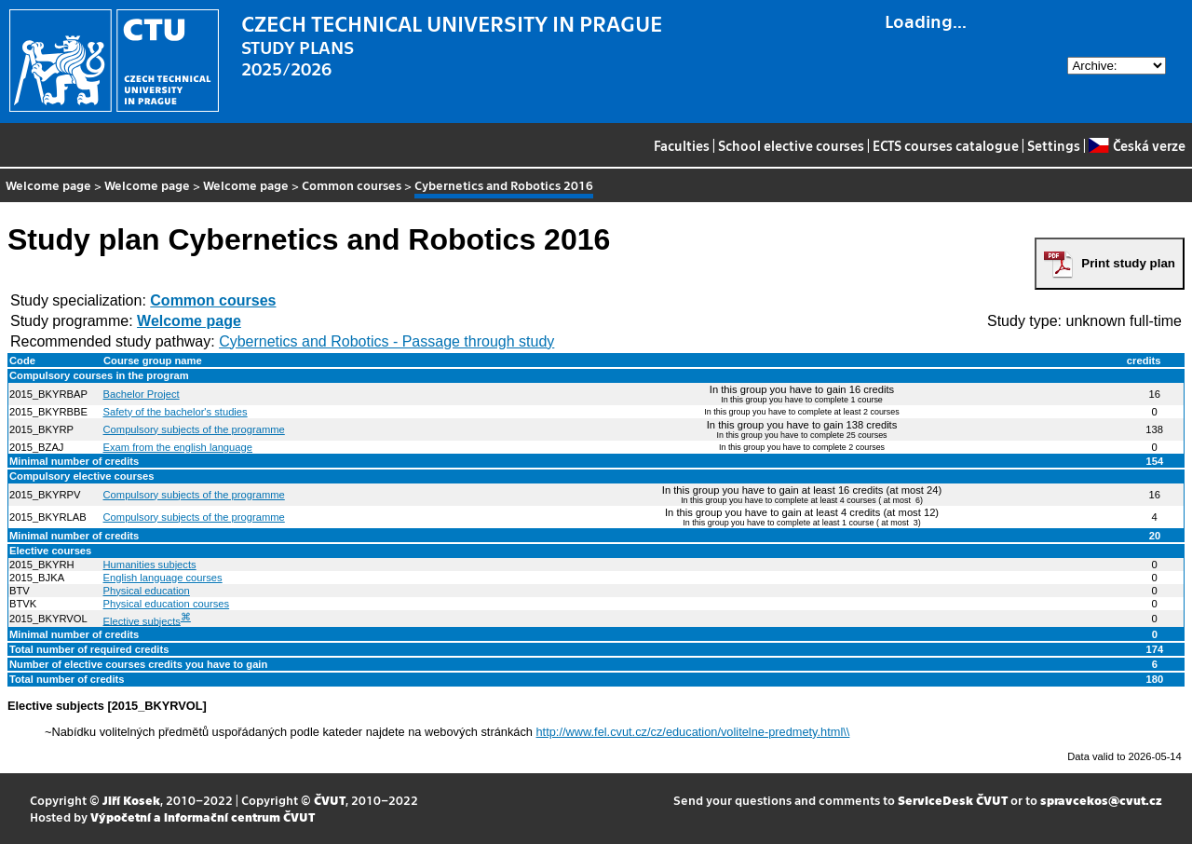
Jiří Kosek (131, 800)
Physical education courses (166, 603)
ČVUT (329, 800)
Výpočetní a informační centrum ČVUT (202, 817)
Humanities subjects (149, 564)
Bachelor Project (141, 394)
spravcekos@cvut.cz (1101, 800)
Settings (1053, 145)
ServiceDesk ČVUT (953, 800)
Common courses (351, 185)
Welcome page (48, 185)
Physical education (146, 590)
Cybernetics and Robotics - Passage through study (386, 341)
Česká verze (1137, 145)
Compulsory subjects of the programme (194, 429)
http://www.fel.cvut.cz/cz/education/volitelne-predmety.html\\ (693, 732)
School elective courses (791, 145)
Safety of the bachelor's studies (175, 411)
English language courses (163, 577)
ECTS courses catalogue (946, 145)
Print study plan (1128, 263)
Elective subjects (142, 620)
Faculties (682, 145)
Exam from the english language (177, 447)
